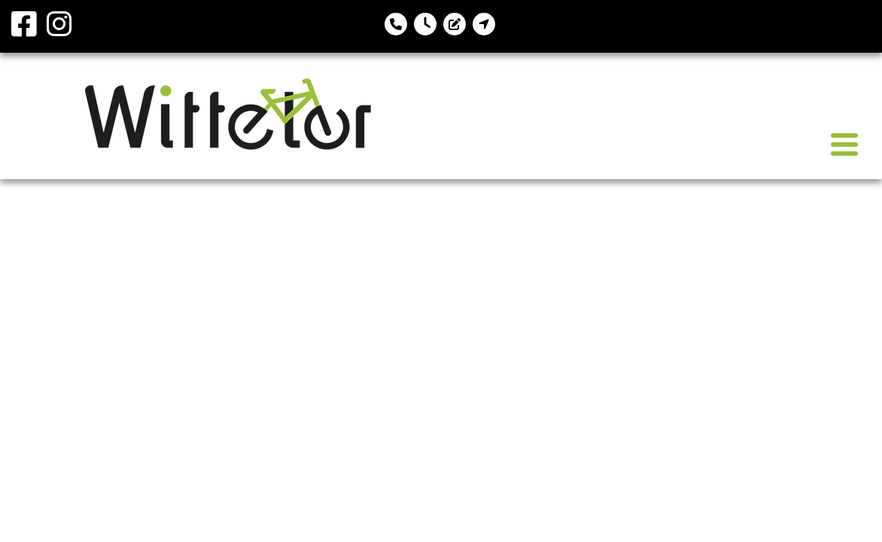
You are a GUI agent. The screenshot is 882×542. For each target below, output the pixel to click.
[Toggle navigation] (844, 144)
